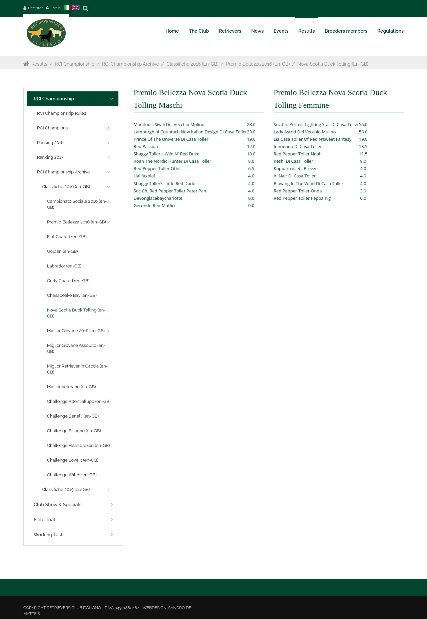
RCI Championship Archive (130, 64)
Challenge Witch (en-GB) (71, 474)
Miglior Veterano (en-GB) (71, 386)
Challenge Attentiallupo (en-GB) (78, 401)
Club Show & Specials (57, 504)
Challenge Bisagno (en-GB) (74, 430)
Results (39, 64)
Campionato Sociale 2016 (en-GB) (77, 204)
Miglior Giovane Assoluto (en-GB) (76, 348)
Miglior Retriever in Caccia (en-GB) (77, 369)
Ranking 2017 (50, 157)
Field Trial (44, 519)
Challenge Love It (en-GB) (72, 460)
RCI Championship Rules (61, 113)
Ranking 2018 (50, 142)
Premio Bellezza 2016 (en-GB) (258, 64)
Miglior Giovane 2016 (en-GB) (76, 330)
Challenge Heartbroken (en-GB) (78, 445)
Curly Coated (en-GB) (68, 280)
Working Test (48, 534)
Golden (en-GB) (62, 251)
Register (35, 8)
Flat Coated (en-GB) (66, 236)
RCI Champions (52, 127)
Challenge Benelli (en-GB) (73, 416)
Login (55, 8)
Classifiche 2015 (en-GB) (66, 489)
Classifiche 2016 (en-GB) (192, 64)
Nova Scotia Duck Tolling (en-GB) (332, 64)
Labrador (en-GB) (64, 265)
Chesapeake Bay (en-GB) (72, 295)
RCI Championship (74, 64)
